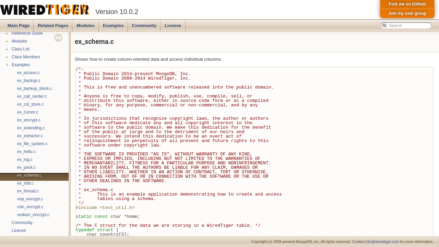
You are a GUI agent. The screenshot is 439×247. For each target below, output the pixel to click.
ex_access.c (28, 72)
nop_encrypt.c (30, 199)
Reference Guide (27, 33)
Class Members (26, 57)
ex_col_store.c (30, 104)
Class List (20, 49)
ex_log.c (25, 159)
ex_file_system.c (32, 143)
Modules (85, 25)
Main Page (18, 25)
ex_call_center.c (32, 96)
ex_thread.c (28, 191)
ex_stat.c (25, 183)
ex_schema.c (29, 175)
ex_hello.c (26, 151)
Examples (113, 25)
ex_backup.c (28, 80)
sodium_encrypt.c (33, 214)
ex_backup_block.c (34, 88)
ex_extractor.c (30, 135)
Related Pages (53, 25)
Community (144, 25)
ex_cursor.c (27, 112)
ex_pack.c (26, 167)
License (173, 25)
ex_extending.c (31, 128)
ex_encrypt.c (28, 120)
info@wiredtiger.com (382, 241)
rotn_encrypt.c (30, 206)
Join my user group (407, 13)
